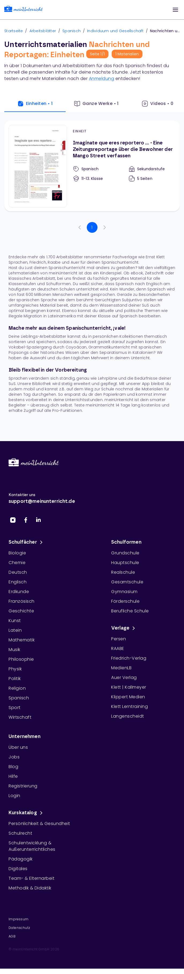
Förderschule (125, 601)
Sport (15, 707)
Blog (13, 767)
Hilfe (13, 776)
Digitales (18, 869)
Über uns (18, 747)
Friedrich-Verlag (128, 658)
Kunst (15, 620)
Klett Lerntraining (129, 706)
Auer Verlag (124, 677)
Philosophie (21, 659)
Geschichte (21, 611)
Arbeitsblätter (42, 31)
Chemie (17, 562)
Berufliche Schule (130, 611)
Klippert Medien (128, 697)
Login (14, 796)
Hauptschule (125, 562)
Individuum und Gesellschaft (115, 31)
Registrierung (23, 786)
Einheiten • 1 (35, 103)
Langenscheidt (127, 716)
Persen (118, 639)
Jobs (14, 757)
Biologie (17, 553)
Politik (15, 678)
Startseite (13, 31)
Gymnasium (124, 591)
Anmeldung (101, 78)
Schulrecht (20, 833)
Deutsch (18, 572)
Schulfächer (26, 542)
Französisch (22, 601)
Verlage (124, 628)
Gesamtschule (127, 582)
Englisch (18, 582)
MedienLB (121, 668)
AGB (12, 936)
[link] (23, 10)
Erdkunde (19, 591)
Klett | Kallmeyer (128, 687)
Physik (15, 669)
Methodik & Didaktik (30, 888)
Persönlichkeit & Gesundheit (39, 823)
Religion (17, 688)
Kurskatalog (26, 813)
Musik (14, 649)
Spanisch (71, 31)
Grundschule (125, 553)
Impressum (19, 919)
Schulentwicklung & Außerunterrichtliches (32, 846)
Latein (15, 630)
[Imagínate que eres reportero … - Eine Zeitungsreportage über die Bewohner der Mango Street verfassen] (92, 166)
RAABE (117, 648)
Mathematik (22, 640)
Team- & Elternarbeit (31, 878)
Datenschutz (19, 927)
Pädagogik (21, 859)
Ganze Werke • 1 (96, 103)
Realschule (123, 572)
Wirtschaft (20, 717)
